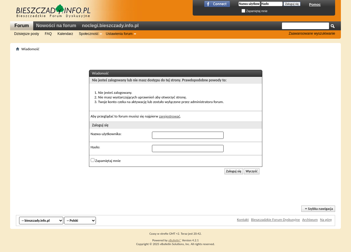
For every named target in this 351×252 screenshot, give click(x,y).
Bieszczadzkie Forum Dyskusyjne (275, 219)
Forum (21, 25)
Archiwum (310, 219)
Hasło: (95, 147)
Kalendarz (65, 34)
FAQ (48, 34)
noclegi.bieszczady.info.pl (110, 25)
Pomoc (315, 5)
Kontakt (243, 219)
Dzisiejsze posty (26, 34)
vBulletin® (174, 240)
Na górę (326, 219)
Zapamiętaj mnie (255, 11)
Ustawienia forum (119, 34)
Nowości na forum (56, 25)
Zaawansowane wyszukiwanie (312, 33)
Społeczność (89, 34)
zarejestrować (169, 116)
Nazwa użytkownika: (106, 134)
